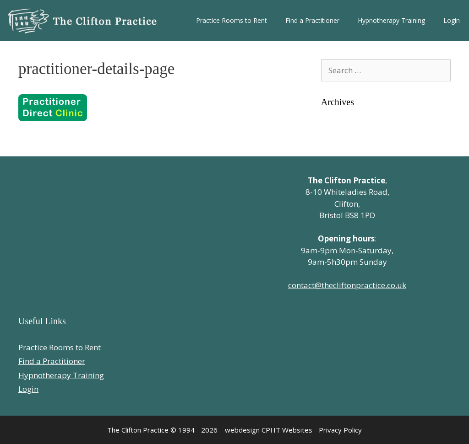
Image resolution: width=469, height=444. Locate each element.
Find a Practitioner (312, 20)
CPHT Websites (287, 429)
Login (451, 20)
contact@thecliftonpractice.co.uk (347, 285)
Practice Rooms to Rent (231, 20)
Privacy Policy (340, 429)
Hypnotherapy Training (391, 20)
